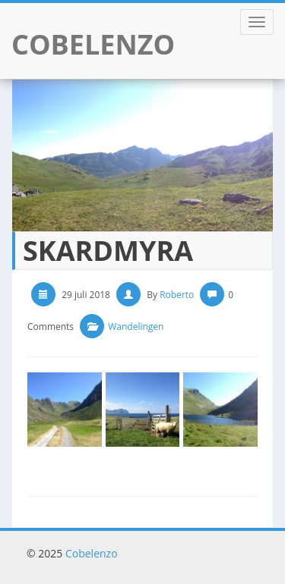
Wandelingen (135, 326)
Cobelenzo (91, 553)
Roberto (177, 294)
